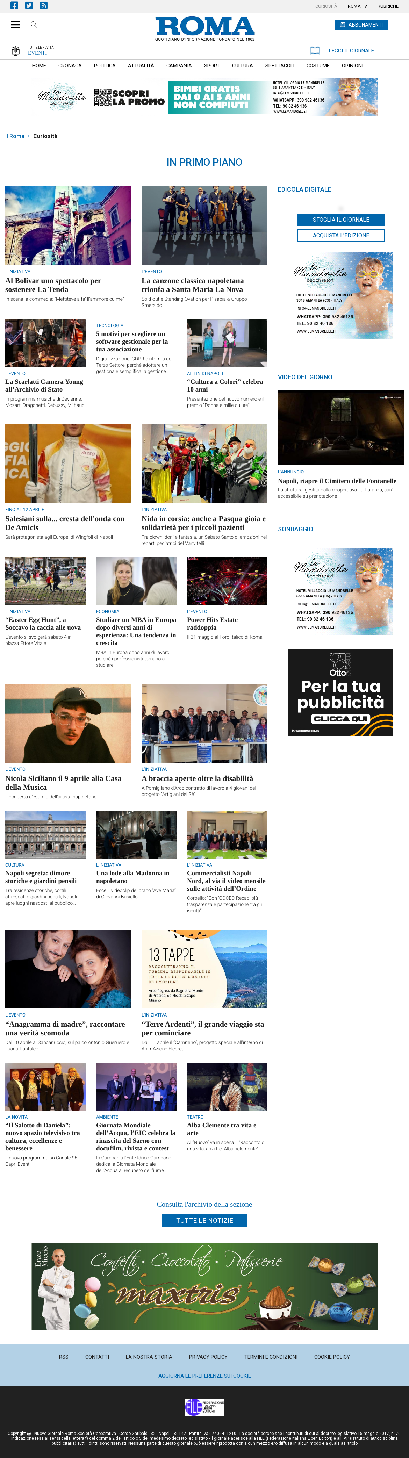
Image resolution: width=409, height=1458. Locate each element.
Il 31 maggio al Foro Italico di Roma (225, 637)
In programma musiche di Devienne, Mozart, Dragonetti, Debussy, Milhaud (45, 402)
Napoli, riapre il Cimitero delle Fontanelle (337, 481)
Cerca (34, 25)
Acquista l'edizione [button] (341, 235)
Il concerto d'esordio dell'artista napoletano (51, 797)
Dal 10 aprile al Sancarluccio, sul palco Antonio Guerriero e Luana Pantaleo (67, 1046)
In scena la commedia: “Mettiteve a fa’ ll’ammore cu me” (64, 299)
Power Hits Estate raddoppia (212, 623)
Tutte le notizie (204, 1220)
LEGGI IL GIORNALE (342, 50)
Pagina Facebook (17, 5)
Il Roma (14, 136)
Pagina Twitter (32, 5)
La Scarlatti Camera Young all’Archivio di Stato (44, 385)
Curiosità (45, 136)
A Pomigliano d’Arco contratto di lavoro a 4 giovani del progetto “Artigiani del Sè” (199, 791)
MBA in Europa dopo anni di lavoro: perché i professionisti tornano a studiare (133, 659)
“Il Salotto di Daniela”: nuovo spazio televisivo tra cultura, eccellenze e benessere (42, 1137)
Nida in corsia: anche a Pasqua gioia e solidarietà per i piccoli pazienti (204, 523)
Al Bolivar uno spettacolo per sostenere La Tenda (53, 285)
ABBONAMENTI (366, 25)
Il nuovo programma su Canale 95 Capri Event (41, 1161)
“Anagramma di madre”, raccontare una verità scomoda (65, 1028)
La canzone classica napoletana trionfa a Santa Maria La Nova (193, 285)
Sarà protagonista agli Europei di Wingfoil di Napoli (59, 537)
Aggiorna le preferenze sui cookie (204, 1376)
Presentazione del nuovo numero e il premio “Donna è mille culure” (225, 402)
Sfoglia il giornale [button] (341, 219)
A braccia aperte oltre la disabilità (197, 778)
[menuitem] (326, 6)
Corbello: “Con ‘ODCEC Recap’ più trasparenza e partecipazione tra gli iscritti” (224, 905)
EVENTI (37, 53)
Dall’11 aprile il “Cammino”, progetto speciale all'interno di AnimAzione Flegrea (202, 1046)
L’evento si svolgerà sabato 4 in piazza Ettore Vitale (38, 640)
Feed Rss (47, 5)
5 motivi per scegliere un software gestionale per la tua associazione (132, 341)
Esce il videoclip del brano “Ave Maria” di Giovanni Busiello (136, 894)
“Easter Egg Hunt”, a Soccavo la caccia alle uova (43, 623)
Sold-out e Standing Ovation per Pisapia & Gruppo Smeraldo (194, 302)
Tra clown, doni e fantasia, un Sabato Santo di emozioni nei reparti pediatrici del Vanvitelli (204, 540)
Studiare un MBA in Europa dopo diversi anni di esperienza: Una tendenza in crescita (136, 631)
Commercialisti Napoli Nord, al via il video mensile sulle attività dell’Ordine (226, 881)
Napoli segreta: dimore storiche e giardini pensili (41, 877)
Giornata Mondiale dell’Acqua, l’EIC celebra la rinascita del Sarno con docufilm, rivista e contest (135, 1137)
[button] (12, 21)
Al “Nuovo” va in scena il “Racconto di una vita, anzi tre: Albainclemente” (226, 1146)
